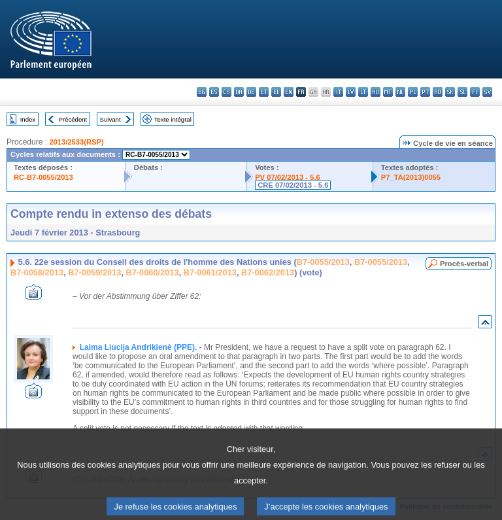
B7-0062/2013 (267, 272)
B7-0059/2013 (94, 272)
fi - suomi (475, 92)
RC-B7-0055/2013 (43, 177)
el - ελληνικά (276, 92)
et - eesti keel (264, 92)
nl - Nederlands (400, 92)
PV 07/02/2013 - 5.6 (287, 177)
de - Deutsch (251, 92)
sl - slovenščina (462, 92)
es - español (214, 92)
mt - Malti (388, 92)
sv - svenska (487, 92)
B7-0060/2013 (152, 272)
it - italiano (338, 92)
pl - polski (413, 92)
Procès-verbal (464, 264)
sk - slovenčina (450, 92)
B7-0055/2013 (323, 262)
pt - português (425, 92)
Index (27, 119)
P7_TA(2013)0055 (411, 177)
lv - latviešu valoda (351, 92)
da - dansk (239, 92)
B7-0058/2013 (36, 272)
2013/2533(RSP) (76, 142)
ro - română (438, 92)
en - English (288, 92)
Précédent (73, 119)
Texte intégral (173, 119)
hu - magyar (375, 92)
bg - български (202, 92)
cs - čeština (226, 92)
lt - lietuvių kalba (363, 92)
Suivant (110, 119)
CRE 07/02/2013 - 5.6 (293, 185)
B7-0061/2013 (210, 272)
